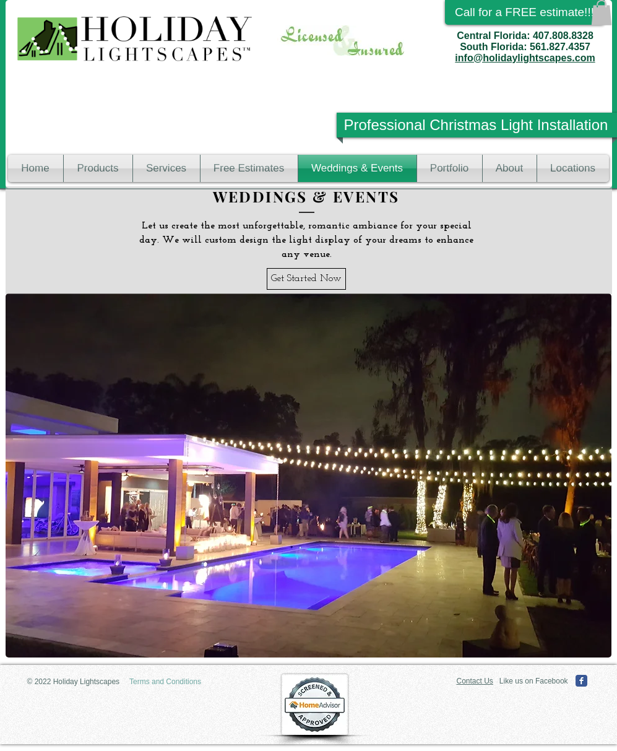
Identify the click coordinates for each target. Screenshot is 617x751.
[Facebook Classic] (581, 681)
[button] (601, 12)
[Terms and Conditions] (165, 682)
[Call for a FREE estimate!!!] (525, 12)
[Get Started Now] (306, 279)
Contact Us (475, 681)
